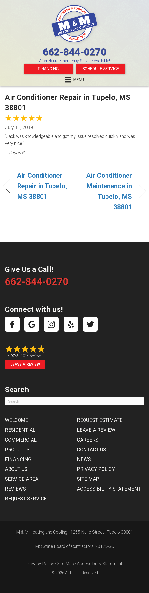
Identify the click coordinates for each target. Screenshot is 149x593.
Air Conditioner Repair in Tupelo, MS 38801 (42, 186)
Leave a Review (25, 364)
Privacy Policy (96, 469)
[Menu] (74, 80)
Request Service (26, 499)
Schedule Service (100, 68)
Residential (20, 430)
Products (17, 450)
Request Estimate (100, 420)
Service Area (21, 479)
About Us (16, 469)
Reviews (15, 489)
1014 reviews (32, 356)
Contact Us (91, 450)
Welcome (16, 420)
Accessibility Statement (109, 489)
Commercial (21, 440)
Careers (87, 440)
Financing (48, 68)
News (84, 459)
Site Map (88, 479)
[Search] (74, 401)
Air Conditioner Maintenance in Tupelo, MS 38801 (105, 191)
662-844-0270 (74, 52)
